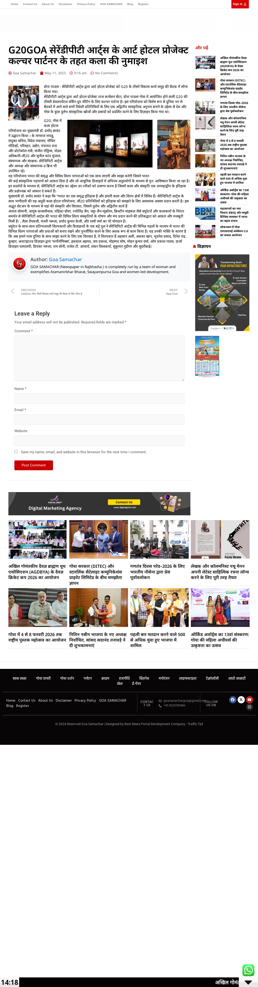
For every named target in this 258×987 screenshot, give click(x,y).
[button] (250, 23)
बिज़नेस (141, 18)
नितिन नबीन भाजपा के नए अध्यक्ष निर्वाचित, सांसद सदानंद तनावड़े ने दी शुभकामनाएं (233, 162)
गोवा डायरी (71, 18)
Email (20, 410)
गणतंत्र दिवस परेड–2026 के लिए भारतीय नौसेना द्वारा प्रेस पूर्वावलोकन (234, 107)
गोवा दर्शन (89, 18)
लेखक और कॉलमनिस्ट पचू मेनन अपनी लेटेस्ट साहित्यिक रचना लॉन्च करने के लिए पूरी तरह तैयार (233, 126)
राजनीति (127, 18)
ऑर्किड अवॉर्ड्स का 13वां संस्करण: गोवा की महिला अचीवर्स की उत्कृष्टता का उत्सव (234, 196)
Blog (130, 4)
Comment (23, 331)
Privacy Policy (86, 4)
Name (20, 389)
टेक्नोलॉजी (192, 18)
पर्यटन (103, 18)
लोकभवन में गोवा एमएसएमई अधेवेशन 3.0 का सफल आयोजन (234, 231)
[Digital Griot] (99, 494)
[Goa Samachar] (222, 257)
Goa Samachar (65, 259)
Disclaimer (65, 4)
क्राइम (114, 18)
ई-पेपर (80, 26)
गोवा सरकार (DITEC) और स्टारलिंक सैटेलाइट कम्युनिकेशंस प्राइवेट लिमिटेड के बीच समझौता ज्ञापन (234, 88)
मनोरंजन (155, 18)
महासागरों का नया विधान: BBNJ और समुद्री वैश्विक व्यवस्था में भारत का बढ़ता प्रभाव (234, 215)
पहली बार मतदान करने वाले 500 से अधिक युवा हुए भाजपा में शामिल (233, 178)
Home (14, 4)
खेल (70, 26)
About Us (48, 4)
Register (143, 4)
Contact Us (30, 4)
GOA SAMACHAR (111, 4)
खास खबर (53, 18)
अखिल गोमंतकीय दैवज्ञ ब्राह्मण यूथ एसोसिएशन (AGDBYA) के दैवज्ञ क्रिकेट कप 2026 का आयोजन (233, 66)
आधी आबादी (55, 26)
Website (20, 431)
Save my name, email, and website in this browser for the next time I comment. (84, 452)
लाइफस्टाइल (173, 18)
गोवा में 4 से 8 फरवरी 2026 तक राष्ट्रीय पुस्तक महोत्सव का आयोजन (233, 145)
